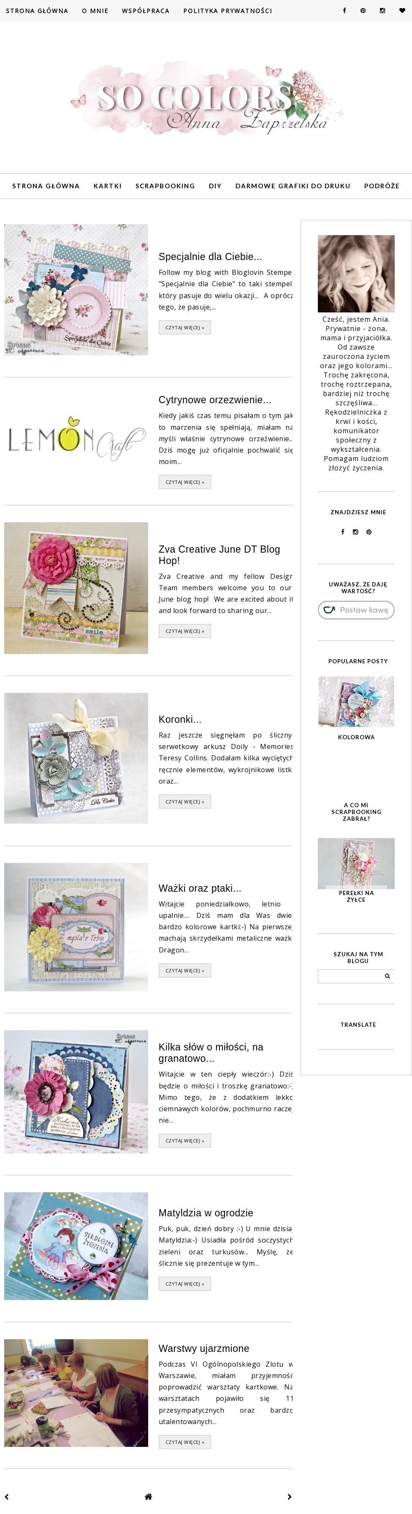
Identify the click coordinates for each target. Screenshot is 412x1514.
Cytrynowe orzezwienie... (215, 399)
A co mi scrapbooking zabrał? (356, 812)
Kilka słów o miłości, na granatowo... (211, 1050)
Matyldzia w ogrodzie (206, 1210)
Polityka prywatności (227, 11)
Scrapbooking (165, 186)
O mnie (95, 11)
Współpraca (146, 11)
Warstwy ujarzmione (204, 1345)
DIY (215, 186)
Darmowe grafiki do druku (293, 186)
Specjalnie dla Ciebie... (211, 256)
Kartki (108, 186)
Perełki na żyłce (356, 896)
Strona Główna (37, 11)
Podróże (382, 186)
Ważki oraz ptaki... (200, 886)
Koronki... (180, 718)
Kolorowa (356, 737)
